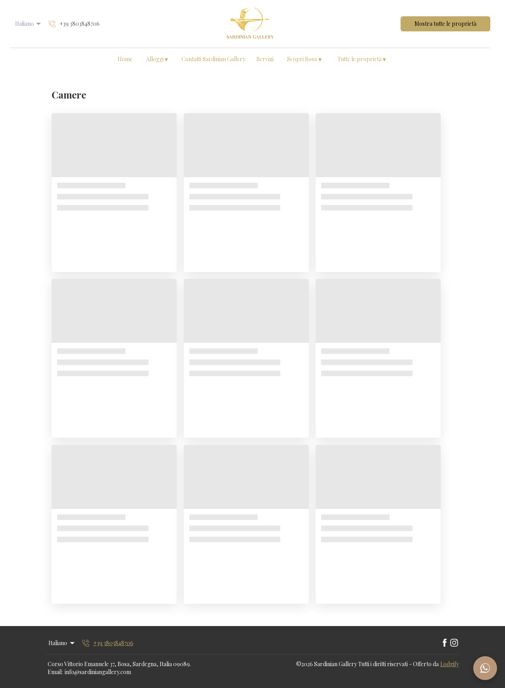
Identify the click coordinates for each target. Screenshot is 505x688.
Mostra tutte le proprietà (445, 23)
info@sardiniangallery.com (98, 672)
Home (125, 59)
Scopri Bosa (304, 59)
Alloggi (157, 59)
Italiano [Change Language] (28, 23)
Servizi (265, 59)
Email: (55, 672)
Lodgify (449, 664)
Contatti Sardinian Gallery (213, 59)
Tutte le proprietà (361, 59)
